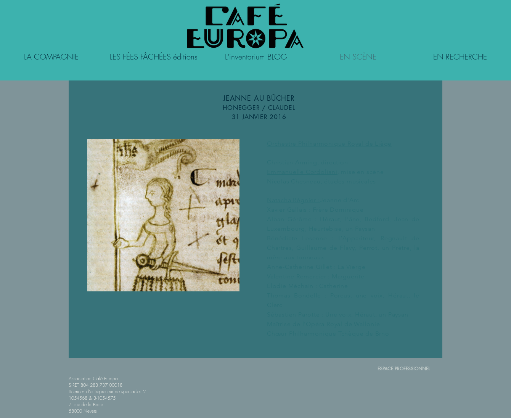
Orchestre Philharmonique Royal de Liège (329, 143)
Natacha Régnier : (293, 200)
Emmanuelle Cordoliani (302, 171)
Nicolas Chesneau (294, 181)
